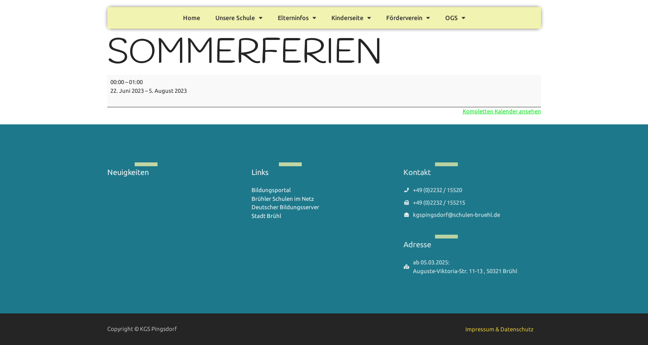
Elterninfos (297, 16)
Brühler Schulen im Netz (283, 199)
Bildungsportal (271, 190)
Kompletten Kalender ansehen (502, 111)
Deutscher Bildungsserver (285, 207)
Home (191, 16)
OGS (455, 16)
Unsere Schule (239, 16)
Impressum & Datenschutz (499, 329)
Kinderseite (351, 16)
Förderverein (408, 16)
